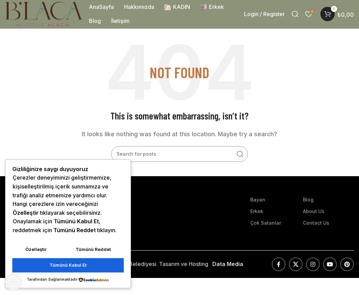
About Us (313, 212)
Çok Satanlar (265, 223)
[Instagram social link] (313, 265)
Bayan (257, 200)
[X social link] (296, 265)
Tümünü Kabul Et (68, 265)
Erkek (256, 212)
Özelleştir (35, 249)
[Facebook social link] (278, 265)
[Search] (295, 15)
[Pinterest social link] (347, 265)
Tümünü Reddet (93, 249)
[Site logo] (44, 14)
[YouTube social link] (330, 265)
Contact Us (316, 223)
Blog (308, 200)
